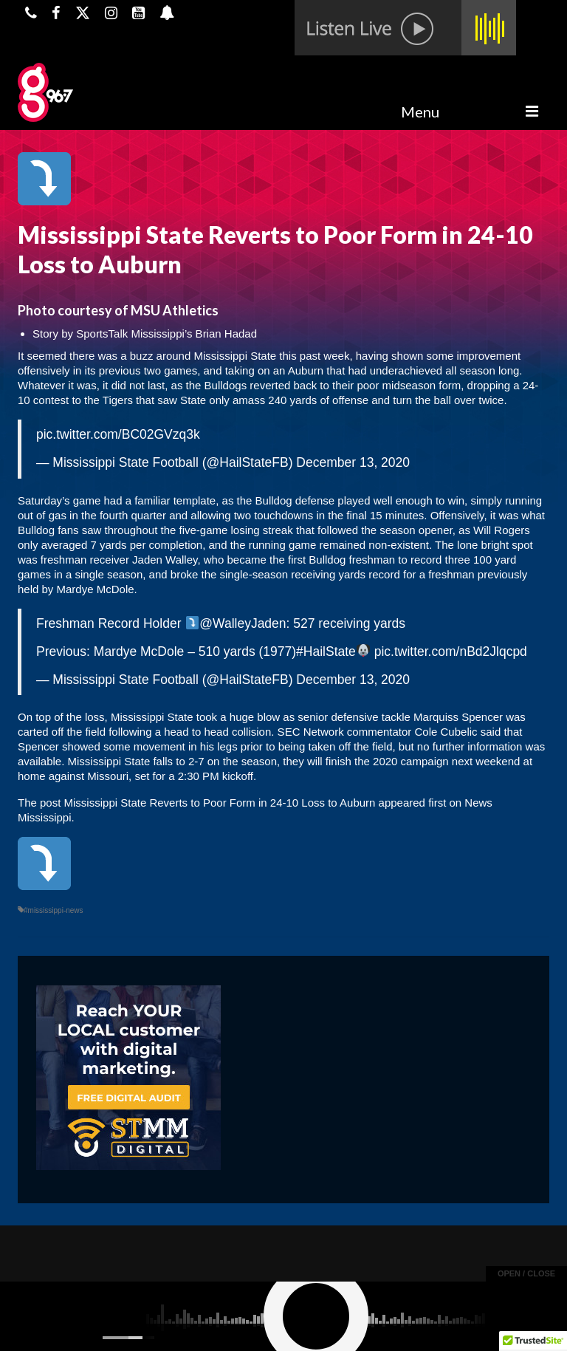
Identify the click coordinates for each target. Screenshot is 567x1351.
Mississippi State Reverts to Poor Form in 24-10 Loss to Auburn (220, 802)
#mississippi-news (53, 910)
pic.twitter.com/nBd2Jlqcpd (450, 651)
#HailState (326, 651)
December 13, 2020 (353, 462)
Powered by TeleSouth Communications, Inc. (160, 1326)
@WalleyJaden (242, 623)
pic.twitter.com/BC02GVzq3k (118, 434)
